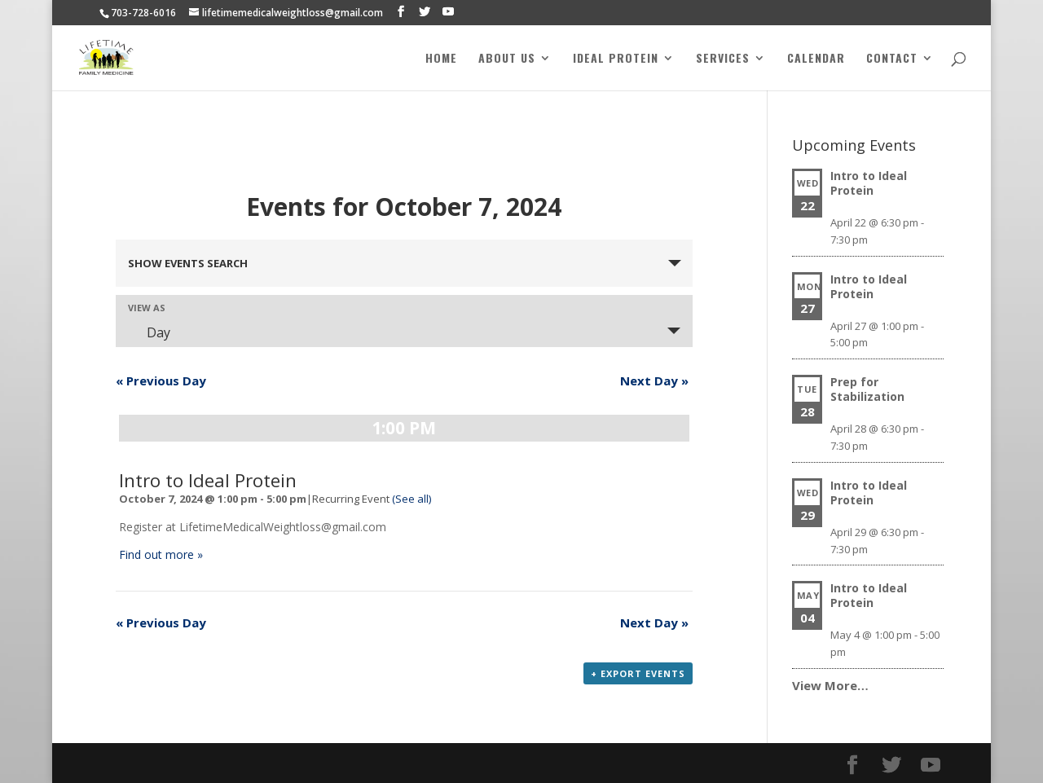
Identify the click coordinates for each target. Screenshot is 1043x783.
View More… (830, 685)
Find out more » (161, 554)
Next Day (654, 380)
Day (148, 332)
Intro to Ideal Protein (208, 480)
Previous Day (161, 380)
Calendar (816, 59)
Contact (892, 59)
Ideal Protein (615, 59)
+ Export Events (638, 673)
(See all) (411, 498)
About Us (506, 59)
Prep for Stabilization (867, 389)
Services (723, 59)
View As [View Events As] (146, 307)
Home (441, 59)
